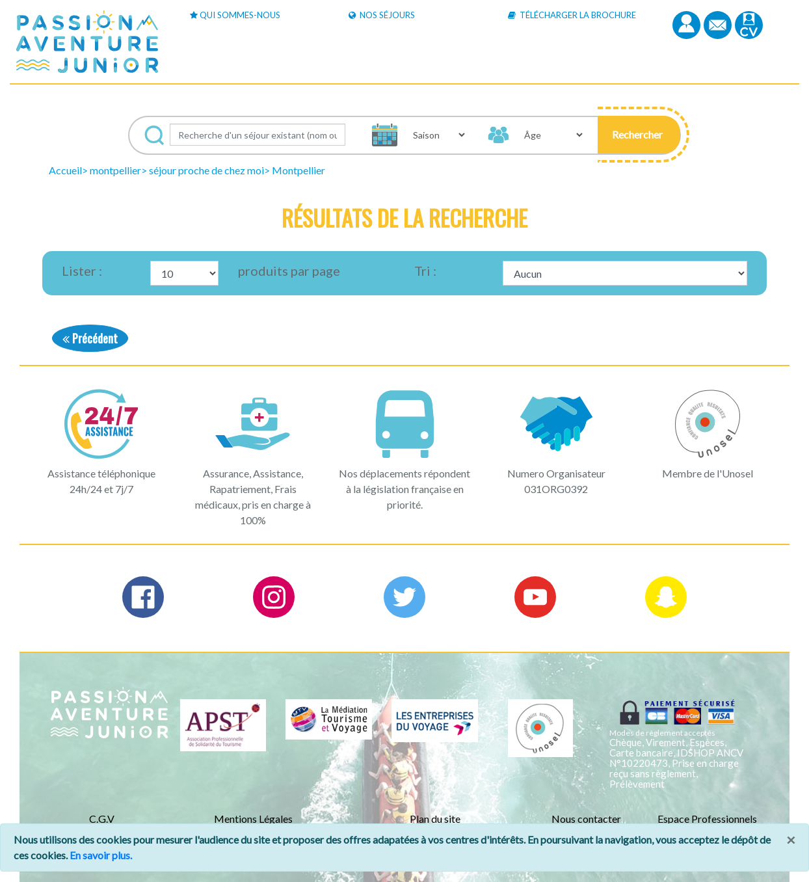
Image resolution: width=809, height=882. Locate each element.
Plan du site (435, 818)
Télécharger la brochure (572, 15)
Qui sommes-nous (235, 15)
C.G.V (101, 818)
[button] (639, 135)
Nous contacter (586, 818)
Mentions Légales (253, 818)
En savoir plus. (101, 855)
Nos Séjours (382, 15)
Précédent (90, 338)
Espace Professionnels (707, 818)
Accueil (65, 170)
